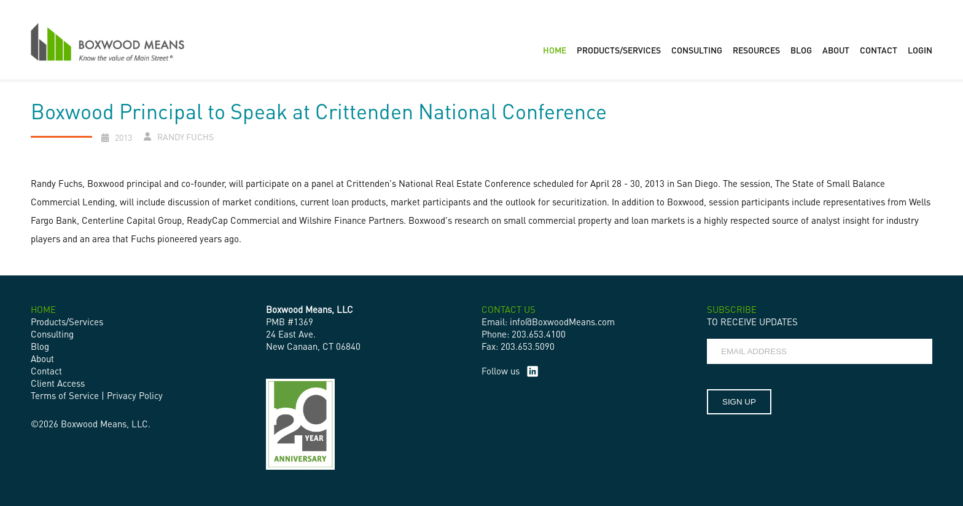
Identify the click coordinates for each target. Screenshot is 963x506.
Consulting (52, 334)
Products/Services (67, 321)
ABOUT (835, 49)
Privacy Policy (135, 395)
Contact (46, 371)
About (42, 358)
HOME (554, 49)
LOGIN (920, 49)
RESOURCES (756, 49)
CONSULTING (696, 49)
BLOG (801, 49)
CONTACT (878, 49)
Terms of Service (65, 395)
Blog (40, 346)
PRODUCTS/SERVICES (619, 49)
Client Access (58, 383)
